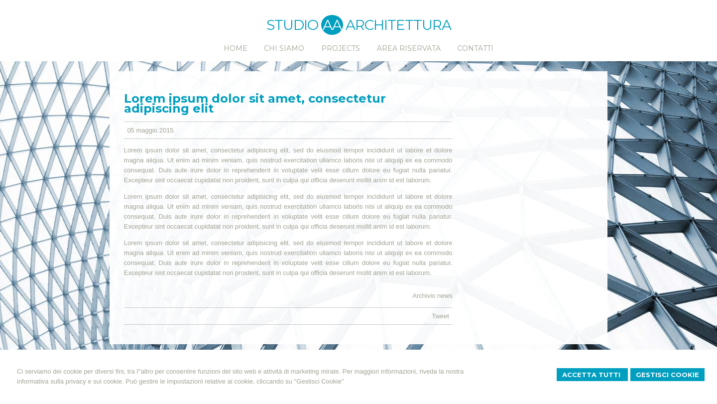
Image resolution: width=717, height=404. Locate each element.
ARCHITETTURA (398, 24)
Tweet (440, 316)
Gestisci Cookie (667, 375)
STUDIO (304, 25)
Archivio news (432, 295)
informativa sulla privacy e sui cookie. (70, 381)
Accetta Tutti (592, 375)
